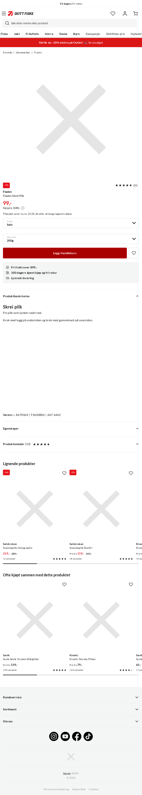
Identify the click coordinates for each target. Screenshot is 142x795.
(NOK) (71, 773)
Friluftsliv (32, 33)
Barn (76, 33)
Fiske (4, 33)
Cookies (93, 789)
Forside (7, 52)
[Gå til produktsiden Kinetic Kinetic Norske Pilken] (101, 620)
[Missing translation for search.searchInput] (5, 23)
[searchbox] (73, 23)
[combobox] (69, 23)
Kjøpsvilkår (79, 789)
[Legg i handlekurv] (65, 253)
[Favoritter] (113, 13)
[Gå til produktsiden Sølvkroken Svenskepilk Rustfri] (101, 509)
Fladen (38, 52)
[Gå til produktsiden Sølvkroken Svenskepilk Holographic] (35, 509)
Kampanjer (93, 33)
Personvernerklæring (56, 789)
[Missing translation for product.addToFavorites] (134, 253)
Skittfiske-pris (115, 33)
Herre (49, 33)
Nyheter (136, 33)
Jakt (17, 33)
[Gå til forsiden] (21, 13)
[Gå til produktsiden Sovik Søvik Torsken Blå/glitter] (35, 620)
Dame (63, 33)
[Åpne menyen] (4, 13)
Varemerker (23, 52)
